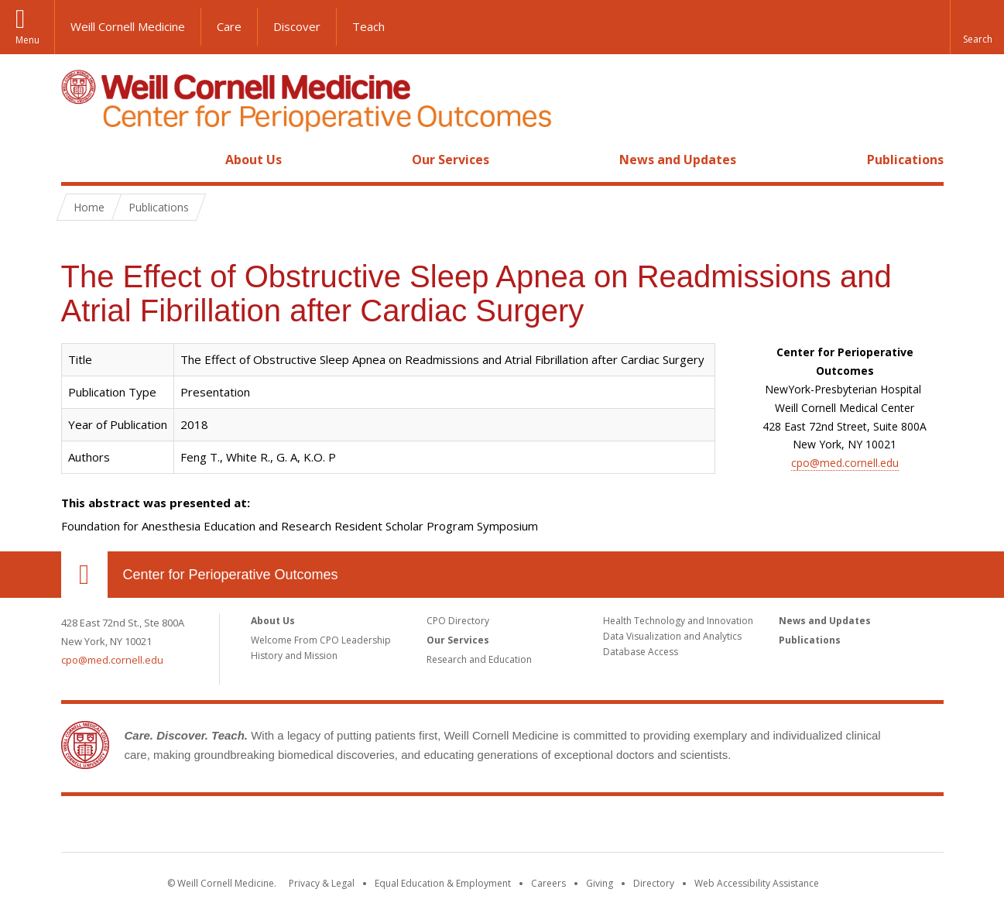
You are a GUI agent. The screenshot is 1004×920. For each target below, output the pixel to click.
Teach (368, 26)
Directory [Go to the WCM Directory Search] (653, 883)
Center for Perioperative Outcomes (230, 574)
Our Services (450, 159)
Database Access (640, 651)
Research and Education (479, 659)
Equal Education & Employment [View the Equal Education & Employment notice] (443, 883)
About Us (253, 159)
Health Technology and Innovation (678, 620)
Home (78, 159)
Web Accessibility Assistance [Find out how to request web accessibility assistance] (756, 883)
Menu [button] (27, 39)
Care (229, 26)
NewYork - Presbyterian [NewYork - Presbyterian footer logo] (631, 827)
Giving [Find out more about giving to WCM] (599, 883)
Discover (296, 26)
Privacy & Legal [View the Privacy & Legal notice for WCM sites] (322, 883)
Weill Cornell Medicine (127, 26)
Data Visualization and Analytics (672, 636)
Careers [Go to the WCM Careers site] (548, 883)
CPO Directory (458, 620)
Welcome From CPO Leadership (321, 640)
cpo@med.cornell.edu (845, 462)
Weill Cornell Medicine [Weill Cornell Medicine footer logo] (388, 827)
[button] (977, 27)
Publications (905, 159)
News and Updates (677, 159)
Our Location (84, 574)
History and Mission (294, 655)
